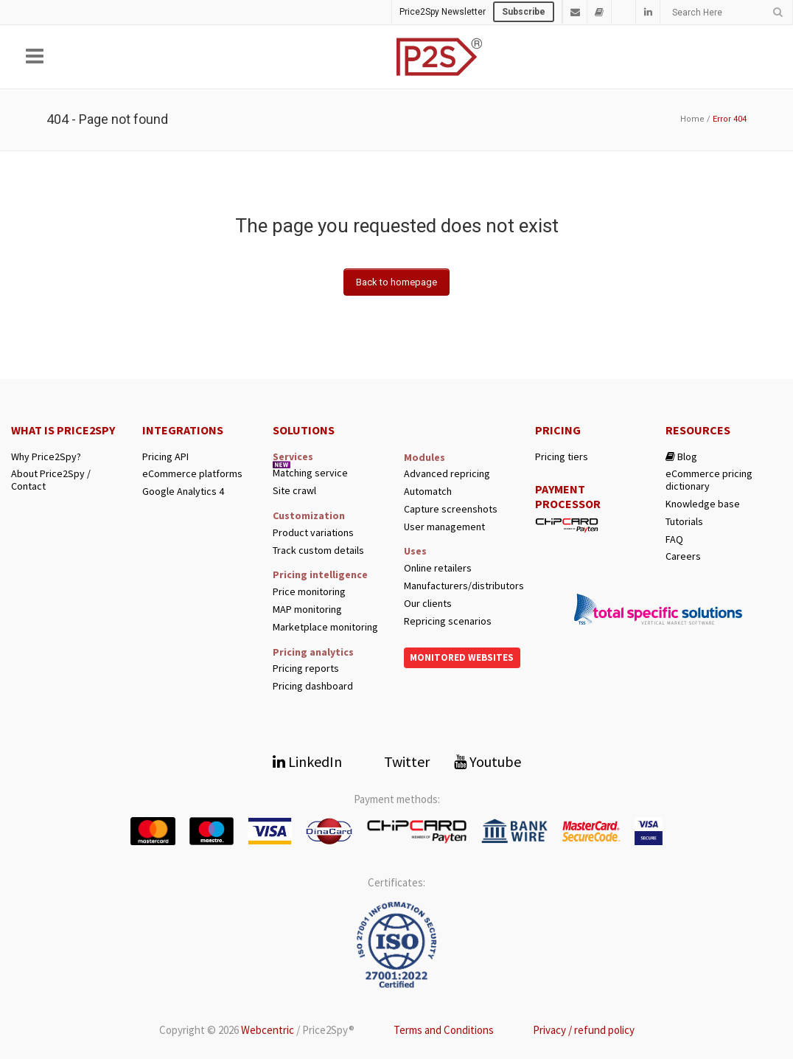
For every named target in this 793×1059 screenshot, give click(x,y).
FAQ (674, 539)
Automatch (428, 491)
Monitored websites (462, 657)
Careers (683, 556)
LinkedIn (307, 761)
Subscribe (523, 12)
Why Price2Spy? (46, 457)
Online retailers (438, 568)
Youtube (487, 761)
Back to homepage (396, 282)
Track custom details (318, 550)
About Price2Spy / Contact (51, 480)
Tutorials (684, 521)
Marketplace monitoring (325, 627)
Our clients (428, 603)
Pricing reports (306, 668)
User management (444, 527)
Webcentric (267, 1030)
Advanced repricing (447, 474)
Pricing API (165, 457)
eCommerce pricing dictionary (709, 480)
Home (692, 119)
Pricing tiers (561, 457)
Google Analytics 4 (183, 491)
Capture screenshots (450, 509)
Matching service (310, 473)
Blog (681, 457)
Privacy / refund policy (584, 1030)
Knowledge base (703, 504)
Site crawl (294, 491)
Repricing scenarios (448, 621)
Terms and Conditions (444, 1030)
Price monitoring (309, 592)
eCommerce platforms (192, 474)
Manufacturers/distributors (462, 586)
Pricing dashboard (313, 686)
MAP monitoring (307, 609)
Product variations (313, 533)
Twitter (398, 761)
